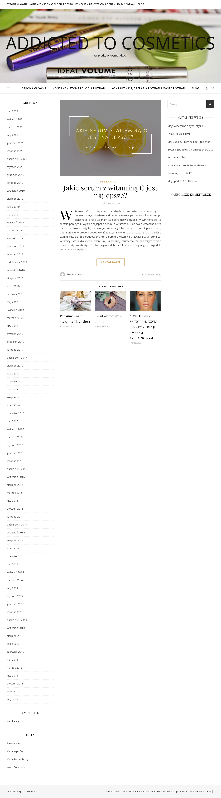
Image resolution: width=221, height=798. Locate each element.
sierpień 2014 (15, 540)
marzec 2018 (15, 318)
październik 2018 (17, 262)
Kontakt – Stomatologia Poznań (51, 4)
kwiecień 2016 (15, 429)
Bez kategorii (15, 721)
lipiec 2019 (13, 206)
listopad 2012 (15, 691)
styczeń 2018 (15, 333)
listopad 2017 (15, 349)
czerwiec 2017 (15, 381)
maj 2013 (12, 659)
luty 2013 (12, 675)
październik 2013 (17, 620)
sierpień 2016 (15, 397)
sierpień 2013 (15, 635)
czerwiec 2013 (15, 651)
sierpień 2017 (15, 365)
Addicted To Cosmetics (110, 42)
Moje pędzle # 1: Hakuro (182, 181)
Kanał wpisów (15, 751)
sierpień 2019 (15, 198)
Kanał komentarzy (17, 759)
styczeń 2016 (15, 445)
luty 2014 (12, 588)
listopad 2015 (15, 461)
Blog (141, 4)
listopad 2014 (15, 516)
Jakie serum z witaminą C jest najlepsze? (110, 191)
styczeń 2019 (15, 238)
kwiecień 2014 (15, 572)
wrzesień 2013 (16, 628)
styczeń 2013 (15, 683)
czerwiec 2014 (15, 556)
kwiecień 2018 (15, 310)
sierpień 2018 (15, 278)
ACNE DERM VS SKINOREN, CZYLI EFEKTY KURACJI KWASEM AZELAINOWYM (143, 327)
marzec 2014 (15, 580)
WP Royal (32, 791)
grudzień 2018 (15, 246)
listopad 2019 (15, 182)
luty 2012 (12, 699)
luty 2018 (12, 325)
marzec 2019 (15, 230)
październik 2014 (17, 524)
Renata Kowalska (76, 274)
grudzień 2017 (15, 341)
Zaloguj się (13, 743)
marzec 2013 (15, 667)
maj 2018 (12, 302)
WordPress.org (16, 767)
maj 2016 (12, 421)
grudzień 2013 (15, 604)
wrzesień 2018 (16, 270)
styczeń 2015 (15, 508)
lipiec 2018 (13, 286)
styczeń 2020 (15, 166)
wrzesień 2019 (16, 190)
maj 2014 (12, 564)
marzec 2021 (15, 127)
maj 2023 (12, 111)
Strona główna (17, 4)
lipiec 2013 (13, 643)
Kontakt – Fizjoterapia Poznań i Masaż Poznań (105, 4)
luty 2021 (12, 135)
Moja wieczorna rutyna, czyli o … (186, 126)
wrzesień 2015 (16, 476)
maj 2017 (12, 389)
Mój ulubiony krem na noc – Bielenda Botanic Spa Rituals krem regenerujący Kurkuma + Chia (190, 149)
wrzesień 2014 (16, 532)
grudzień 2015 (15, 453)
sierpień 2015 (15, 484)
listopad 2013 (15, 612)
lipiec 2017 (13, 373)
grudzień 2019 (15, 174)
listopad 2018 (15, 254)
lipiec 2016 (13, 405)
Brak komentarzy (151, 274)
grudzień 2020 (15, 143)
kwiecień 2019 (15, 222)
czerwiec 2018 (15, 294)
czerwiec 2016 (15, 413)
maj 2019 (12, 214)
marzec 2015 (15, 492)
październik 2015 (17, 469)
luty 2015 (12, 500)
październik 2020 (17, 159)
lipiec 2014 (13, 548)
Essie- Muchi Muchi (178, 133)
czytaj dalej (110, 262)
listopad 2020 (15, 151)
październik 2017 (17, 357)
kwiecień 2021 (15, 119)
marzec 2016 (15, 437)
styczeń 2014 (15, 596)
